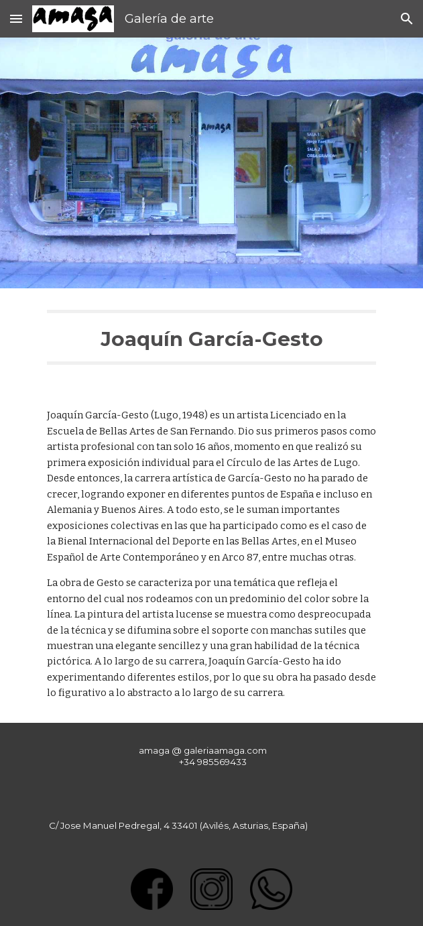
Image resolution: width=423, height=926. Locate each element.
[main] (211, 337)
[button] (16, 18)
